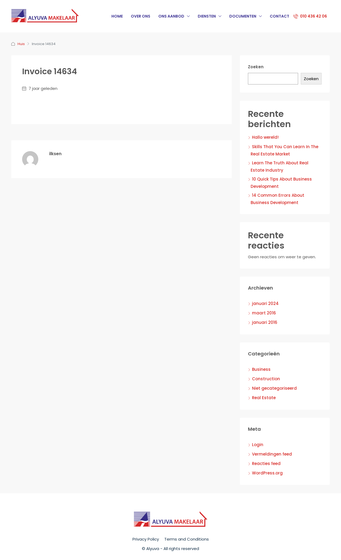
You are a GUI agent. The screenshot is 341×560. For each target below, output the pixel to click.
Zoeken (256, 67)
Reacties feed (266, 463)
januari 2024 (265, 303)
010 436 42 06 (310, 16)
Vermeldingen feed (272, 454)
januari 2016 (264, 322)
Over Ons (140, 16)
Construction (266, 379)
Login (257, 444)
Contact (279, 16)
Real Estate (264, 398)
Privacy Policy (145, 539)
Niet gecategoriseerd (274, 388)
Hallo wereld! (265, 137)
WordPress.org (267, 473)
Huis (21, 43)
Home (117, 16)
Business (261, 369)
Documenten (242, 16)
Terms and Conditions (186, 539)
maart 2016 (264, 313)
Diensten (207, 16)
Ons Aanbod (171, 16)
